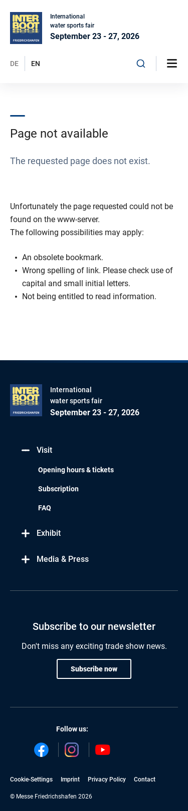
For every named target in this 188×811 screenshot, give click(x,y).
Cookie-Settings (31, 779)
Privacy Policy (107, 779)
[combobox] (141, 64)
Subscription (58, 489)
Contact (144, 779)
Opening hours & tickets (76, 470)
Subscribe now (94, 669)
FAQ (44, 508)
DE (14, 64)
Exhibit (40, 533)
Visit (36, 450)
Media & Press (54, 559)
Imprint (70, 779)
